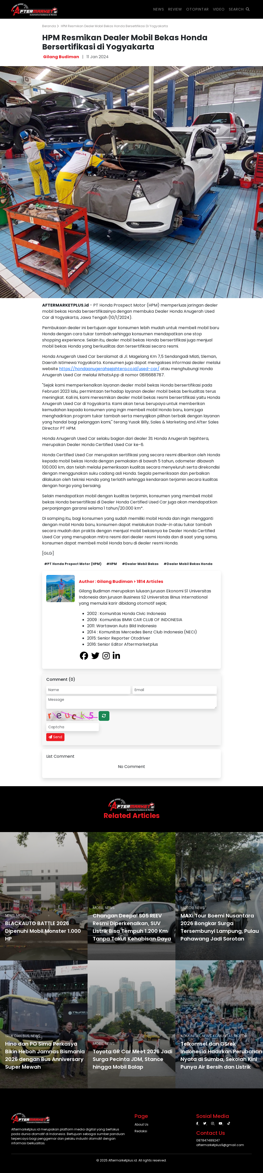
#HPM (111, 564)
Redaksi (141, 1131)
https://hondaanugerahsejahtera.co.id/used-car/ (109, 369)
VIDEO (219, 9)
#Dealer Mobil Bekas (140, 564)
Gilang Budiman (61, 57)
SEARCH (239, 9)
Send (55, 737)
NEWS (158, 9)
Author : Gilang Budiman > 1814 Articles (121, 581)
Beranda (50, 26)
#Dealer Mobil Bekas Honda (188, 564)
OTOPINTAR (197, 9)
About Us (141, 1124)
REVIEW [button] (175, 9)
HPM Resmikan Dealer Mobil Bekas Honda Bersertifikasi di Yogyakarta (114, 26)
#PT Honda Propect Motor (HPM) (72, 564)
